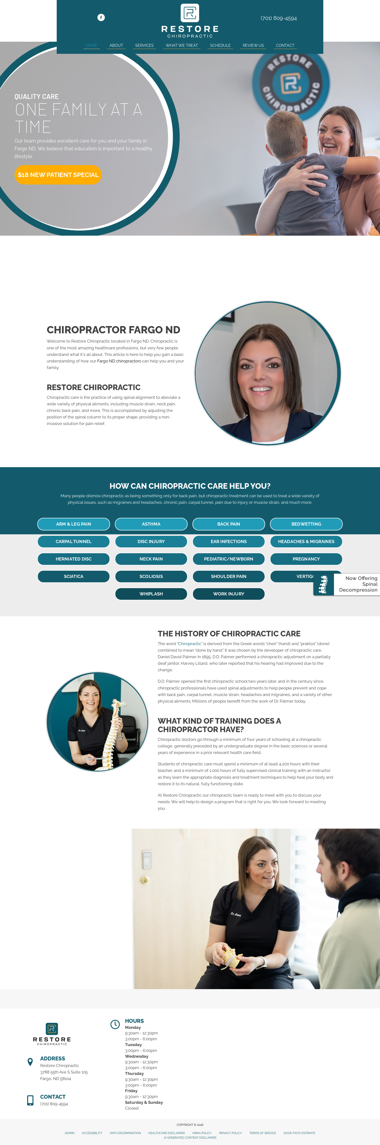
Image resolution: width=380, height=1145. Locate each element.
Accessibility (92, 1133)
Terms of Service (262, 1133)
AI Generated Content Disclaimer (190, 1137)
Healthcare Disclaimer (166, 1133)
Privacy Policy (230, 1133)
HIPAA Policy (202, 1133)
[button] (58, 174)
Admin (69, 1133)
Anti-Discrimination (125, 1133)
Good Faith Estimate (299, 1133)
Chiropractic (189, 643)
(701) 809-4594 (279, 18)
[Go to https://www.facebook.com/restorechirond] (101, 18)
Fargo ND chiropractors (119, 361)
